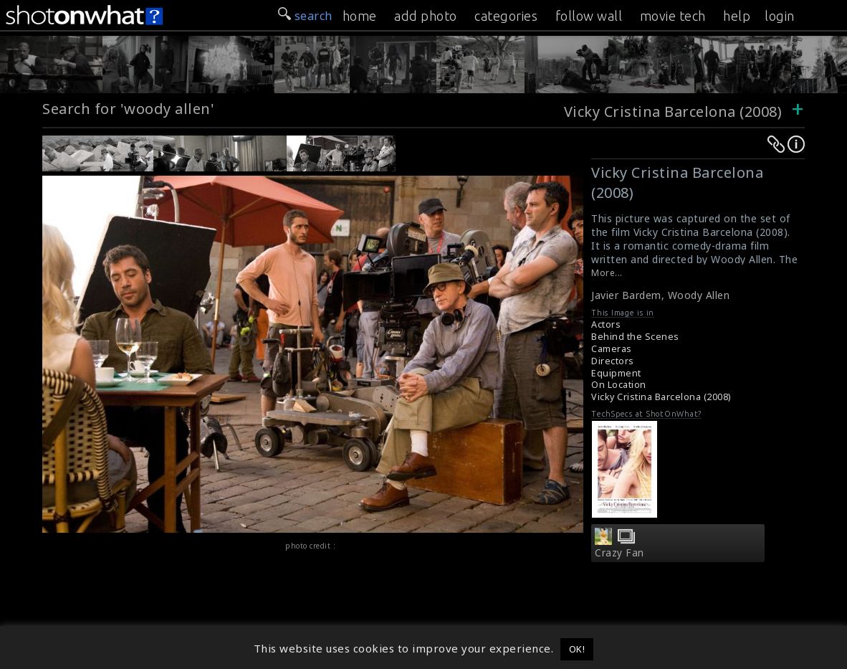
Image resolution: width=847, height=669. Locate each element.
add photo (425, 16)
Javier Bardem (626, 295)
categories (505, 16)
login (780, 16)
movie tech (673, 16)
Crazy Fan (619, 552)
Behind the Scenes (635, 337)
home (360, 16)
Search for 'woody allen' (128, 108)
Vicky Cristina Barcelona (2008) (673, 111)
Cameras (611, 349)
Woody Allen (699, 295)
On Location (618, 385)
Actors (606, 324)
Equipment (616, 373)
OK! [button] (577, 648)
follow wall (589, 16)
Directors (612, 361)
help (736, 16)
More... (607, 273)
